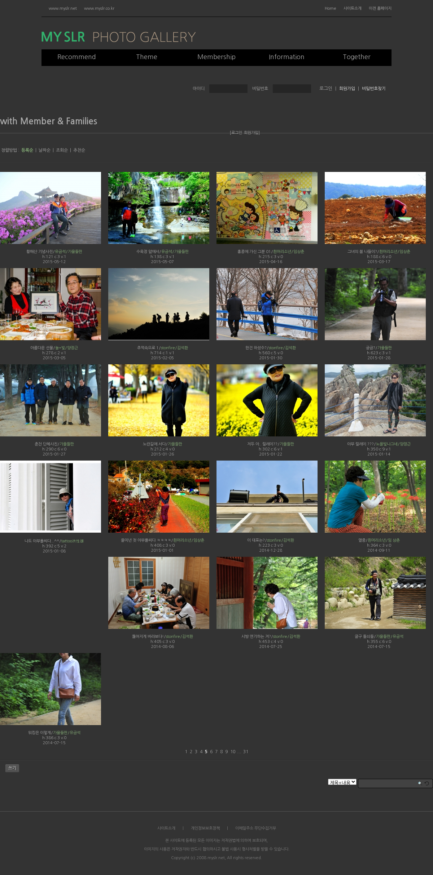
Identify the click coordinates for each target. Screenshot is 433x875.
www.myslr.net (63, 8)
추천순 (79, 150)
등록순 (27, 150)
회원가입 (347, 88)
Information (287, 57)
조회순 (62, 150)
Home (330, 8)
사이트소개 (353, 8)
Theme (146, 57)
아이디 (199, 88)
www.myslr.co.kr (99, 8)
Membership (216, 57)
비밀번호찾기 (374, 88)
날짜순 (45, 150)
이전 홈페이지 (380, 8)
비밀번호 (260, 88)
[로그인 (236, 133)
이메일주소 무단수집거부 (255, 828)
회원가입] (252, 133)
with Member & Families (48, 121)
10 (232, 752)
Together (357, 57)
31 (245, 752)
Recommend (76, 57)
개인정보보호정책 (205, 828)
